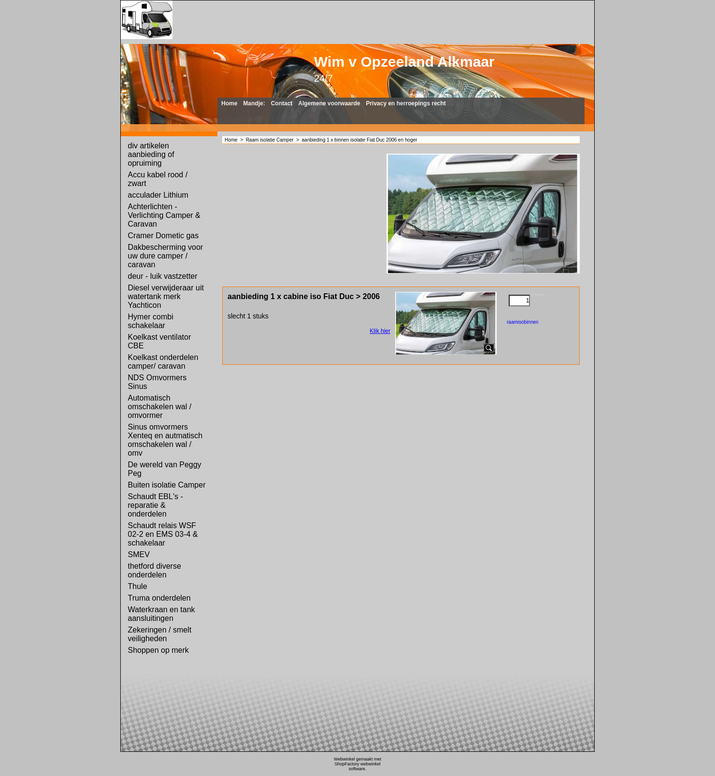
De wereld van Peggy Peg (164, 468)
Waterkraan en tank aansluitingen (161, 613)
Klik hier (380, 331)
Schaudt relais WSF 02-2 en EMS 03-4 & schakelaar (163, 534)
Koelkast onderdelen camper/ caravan (163, 361)
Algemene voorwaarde (329, 103)
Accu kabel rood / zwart (158, 179)
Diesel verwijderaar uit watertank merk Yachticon (166, 296)
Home (229, 103)
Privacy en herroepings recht (405, 103)
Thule (137, 586)
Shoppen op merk (158, 650)
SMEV (139, 554)
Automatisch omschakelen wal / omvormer (160, 406)
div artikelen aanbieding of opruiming (151, 154)
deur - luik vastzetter (163, 276)
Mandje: (254, 103)
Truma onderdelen (159, 598)
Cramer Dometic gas (163, 235)
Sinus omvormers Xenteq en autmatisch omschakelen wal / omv (165, 440)
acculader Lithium (158, 195)
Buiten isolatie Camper (167, 485)
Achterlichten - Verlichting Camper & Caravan (164, 215)
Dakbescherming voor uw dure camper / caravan (165, 256)
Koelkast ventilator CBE (159, 341)
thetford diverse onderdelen (154, 570)
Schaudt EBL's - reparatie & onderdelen (155, 505)
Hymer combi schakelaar (150, 321)
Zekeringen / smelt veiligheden (160, 634)
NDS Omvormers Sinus (157, 382)
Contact (282, 103)
